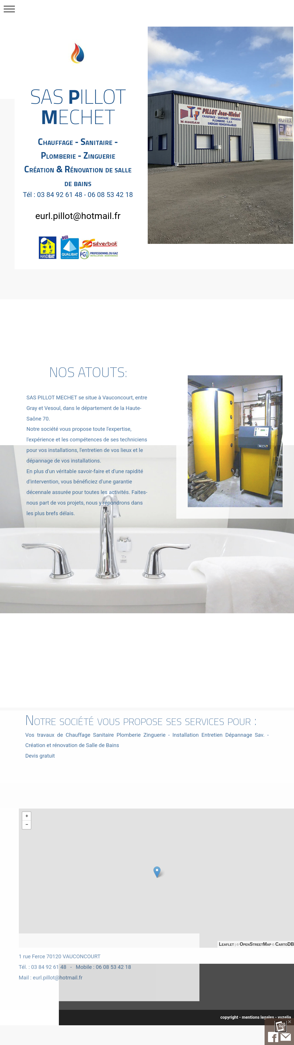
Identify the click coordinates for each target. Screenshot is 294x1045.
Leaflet (226, 966)
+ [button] (26, 838)
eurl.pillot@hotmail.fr (78, 215)
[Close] (289, 1022)
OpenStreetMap (255, 966)
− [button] (26, 847)
